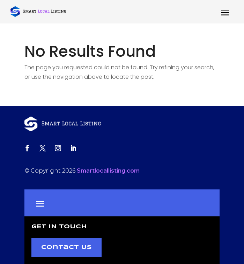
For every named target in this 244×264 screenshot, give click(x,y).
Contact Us (66, 247)
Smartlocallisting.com (108, 170)
